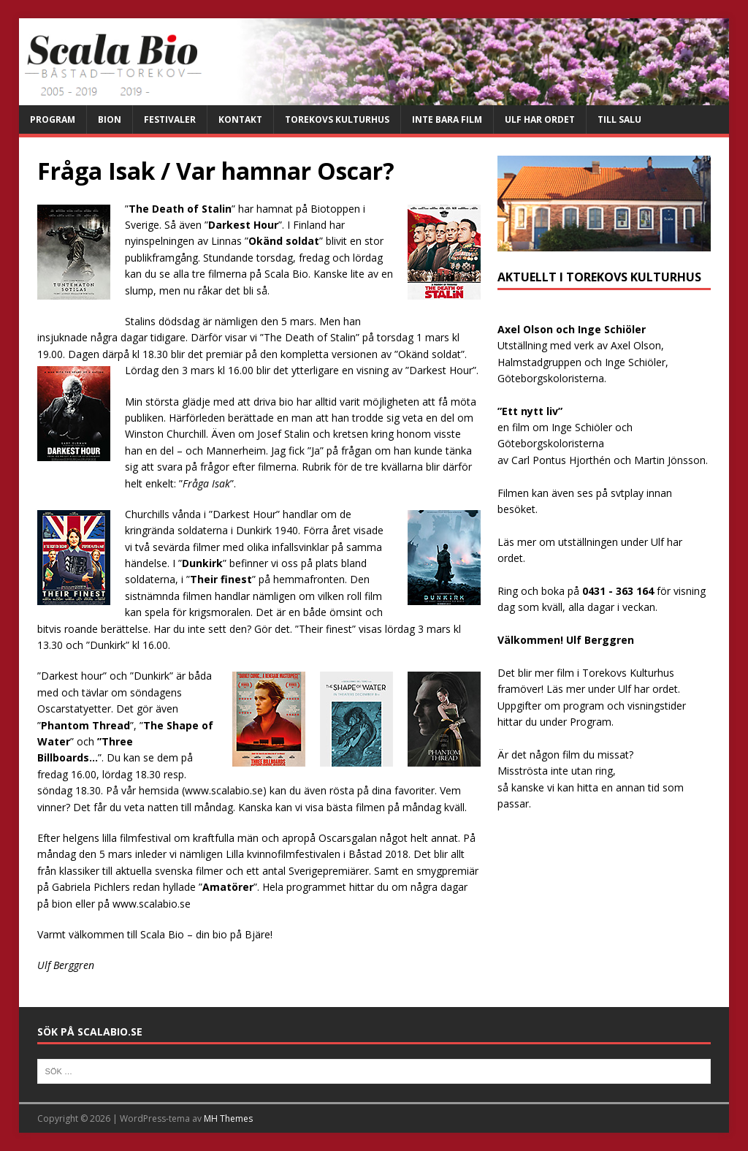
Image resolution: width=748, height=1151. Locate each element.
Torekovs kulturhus (337, 119)
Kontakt (240, 119)
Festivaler (170, 119)
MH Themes (228, 1118)
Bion (109, 119)
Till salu (619, 119)
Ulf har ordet (540, 119)
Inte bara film (447, 119)
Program (52, 119)
